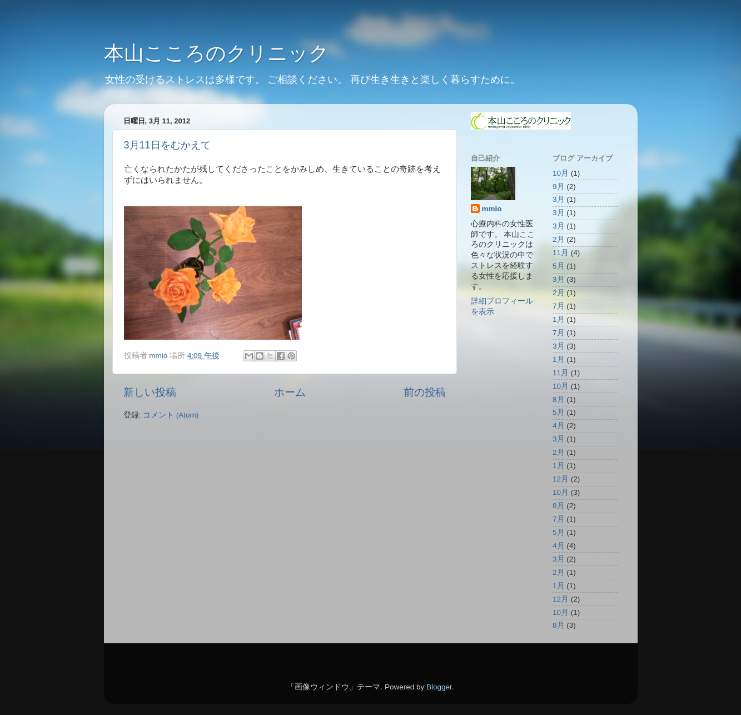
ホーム (290, 392)
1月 (559, 319)
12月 (561, 479)
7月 (559, 306)
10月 (561, 173)
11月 (561, 253)
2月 (559, 239)
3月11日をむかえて (167, 145)
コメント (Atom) (170, 415)
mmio (492, 209)
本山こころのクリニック (216, 53)
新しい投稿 (149, 392)
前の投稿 (425, 392)
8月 (559, 399)
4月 (559, 425)
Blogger (439, 687)
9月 (559, 186)
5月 (559, 266)
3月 (559, 199)
